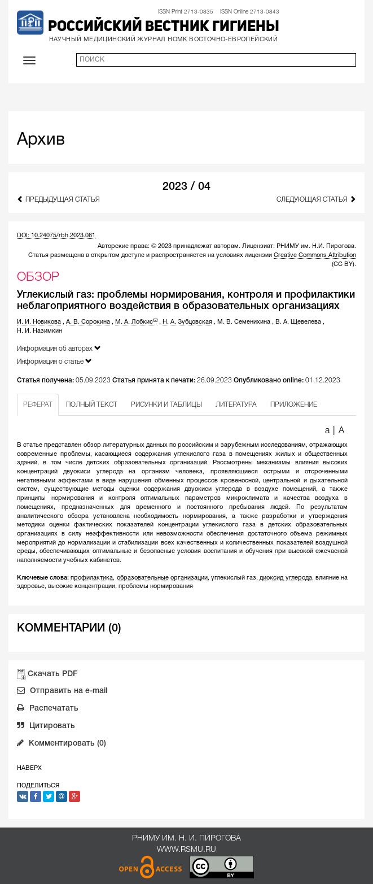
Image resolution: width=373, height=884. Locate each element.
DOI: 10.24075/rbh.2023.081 (56, 235)
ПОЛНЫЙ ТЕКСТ (91, 405)
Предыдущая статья (58, 199)
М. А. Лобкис (136, 322)
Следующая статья (316, 199)
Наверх (29, 768)
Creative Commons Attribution (315, 255)
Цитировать (46, 727)
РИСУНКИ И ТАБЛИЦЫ (166, 405)
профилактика (92, 578)
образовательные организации (162, 578)
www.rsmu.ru (186, 849)
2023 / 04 (186, 187)
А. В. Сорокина (88, 322)
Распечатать (47, 709)
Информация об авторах (59, 348)
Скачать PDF (52, 674)
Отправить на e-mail (62, 692)
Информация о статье (54, 361)
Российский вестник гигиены (163, 27)
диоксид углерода (285, 578)
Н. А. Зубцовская (187, 322)
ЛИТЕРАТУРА (236, 405)
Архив (41, 140)
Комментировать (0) (61, 744)
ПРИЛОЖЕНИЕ (293, 405)
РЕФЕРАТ (37, 405)
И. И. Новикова (39, 322)
